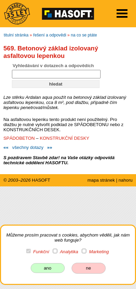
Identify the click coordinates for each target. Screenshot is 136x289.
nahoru (126, 180)
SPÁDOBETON (19, 138)
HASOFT (41, 180)
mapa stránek (101, 180)
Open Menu (122, 13)
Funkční (41, 251)
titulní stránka (16, 35)
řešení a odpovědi (49, 35)
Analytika (69, 251)
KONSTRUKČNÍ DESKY (64, 138)
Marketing (99, 251)
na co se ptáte (84, 35)
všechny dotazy (27, 147)
